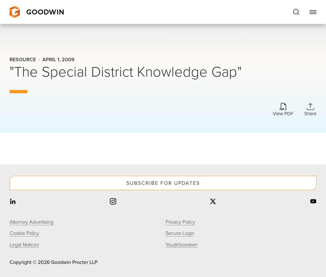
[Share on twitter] (213, 202)
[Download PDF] (283, 110)
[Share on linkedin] (13, 202)
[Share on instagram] (113, 202)
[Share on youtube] (313, 202)
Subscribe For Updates (163, 183)
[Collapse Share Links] (310, 109)
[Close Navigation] (312, 12)
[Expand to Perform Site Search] (296, 12)
